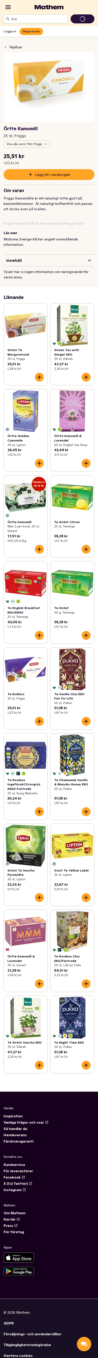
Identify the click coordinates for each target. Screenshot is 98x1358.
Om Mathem (14, 1213)
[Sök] (8, 19)
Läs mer (10, 233)
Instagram (15, 1190)
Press (11, 1225)
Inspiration (13, 1116)
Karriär (12, 1219)
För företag (14, 1232)
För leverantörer (18, 1171)
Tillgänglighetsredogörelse (27, 1344)
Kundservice (14, 1164)
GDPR (9, 1323)
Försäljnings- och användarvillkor (32, 1334)
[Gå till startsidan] (49, 7)
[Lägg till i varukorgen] (39, 377)
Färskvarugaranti (18, 1141)
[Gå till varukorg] (82, 18)
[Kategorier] (8, 7)
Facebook (14, 1177)
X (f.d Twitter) (18, 1183)
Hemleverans (15, 1135)
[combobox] (38, 19)
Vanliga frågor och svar (26, 1122)
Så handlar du (15, 1128)
